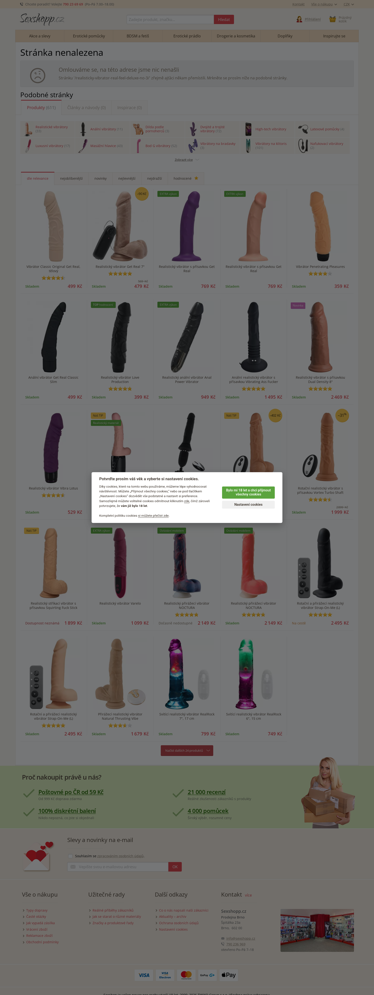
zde (186, 501)
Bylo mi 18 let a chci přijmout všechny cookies (248, 492)
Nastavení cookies (248, 505)
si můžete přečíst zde (153, 515)
